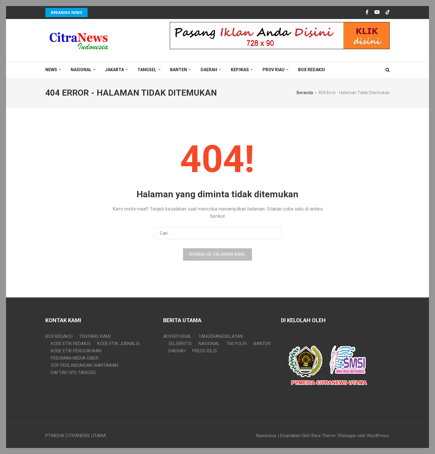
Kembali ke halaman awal (217, 254)
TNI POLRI (237, 343)
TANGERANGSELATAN (220, 336)
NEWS (51, 69)
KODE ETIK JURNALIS (118, 343)
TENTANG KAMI (95, 336)
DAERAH (209, 69)
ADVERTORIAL (177, 336)
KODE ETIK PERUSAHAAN (76, 351)
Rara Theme (323, 435)
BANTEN (178, 69)
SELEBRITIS (180, 343)
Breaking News (66, 12)
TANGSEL (146, 69)
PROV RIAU (274, 69)
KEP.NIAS (240, 69)
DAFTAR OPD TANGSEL (74, 372)
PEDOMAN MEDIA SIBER (74, 358)
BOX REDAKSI (311, 69)
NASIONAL (81, 69)
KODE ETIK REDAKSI (71, 343)
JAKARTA (114, 69)
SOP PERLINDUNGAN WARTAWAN (84, 365)
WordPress (378, 435)
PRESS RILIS (204, 351)
